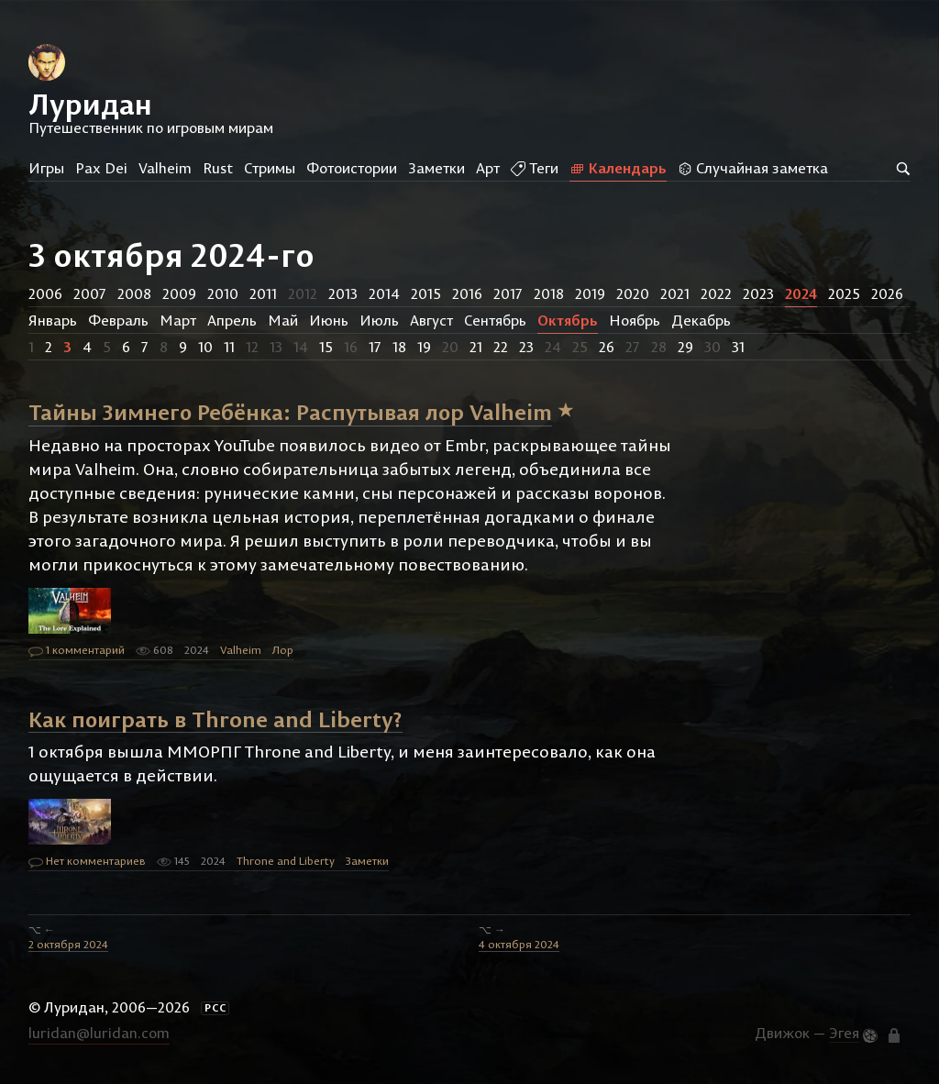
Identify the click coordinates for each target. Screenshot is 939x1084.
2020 (632, 293)
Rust (218, 168)
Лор (282, 650)
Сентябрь (495, 320)
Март (178, 320)
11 (229, 346)
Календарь (618, 168)
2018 (549, 293)
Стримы (269, 168)
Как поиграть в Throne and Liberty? (215, 718)
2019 (590, 293)
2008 (134, 293)
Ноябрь (634, 320)
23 (526, 346)
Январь (52, 320)
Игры (46, 168)
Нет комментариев (87, 862)
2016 (467, 293)
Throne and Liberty (286, 861)
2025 (844, 293)
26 (606, 346)
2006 (45, 293)
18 (399, 346)
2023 (758, 293)
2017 (508, 293)
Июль (379, 320)
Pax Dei (101, 168)
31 (738, 346)
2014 (384, 293)
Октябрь (567, 320)
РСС (215, 1007)
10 (205, 346)
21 (476, 346)
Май (283, 320)
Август (431, 320)
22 (500, 346)
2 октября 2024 (68, 944)
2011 (263, 293)
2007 (89, 293)
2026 (887, 293)
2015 (426, 293)
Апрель (232, 320)
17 (375, 346)
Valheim (165, 168)
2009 (179, 293)
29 (685, 346)
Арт (488, 168)
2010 (222, 293)
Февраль (118, 320)
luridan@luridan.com (99, 1032)
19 (424, 346)
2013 (343, 293)
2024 (801, 293)
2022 (716, 293)
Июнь (328, 320)
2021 (675, 293)
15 (326, 346)
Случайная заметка (753, 168)
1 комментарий (76, 651)
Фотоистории (351, 168)
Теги (534, 168)
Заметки (436, 168)
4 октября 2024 (519, 944)
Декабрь (701, 320)
